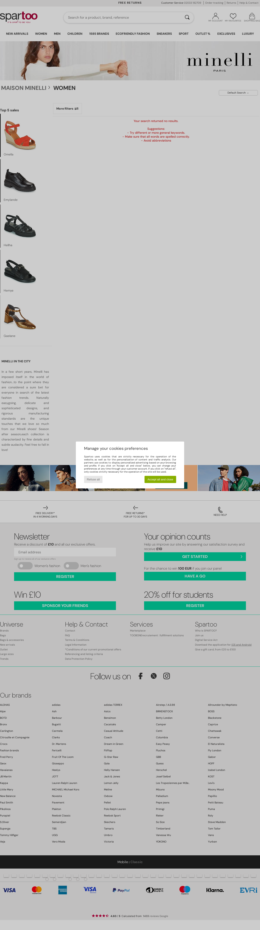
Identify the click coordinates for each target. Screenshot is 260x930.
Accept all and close (160, 479)
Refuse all (93, 479)
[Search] (187, 17)
